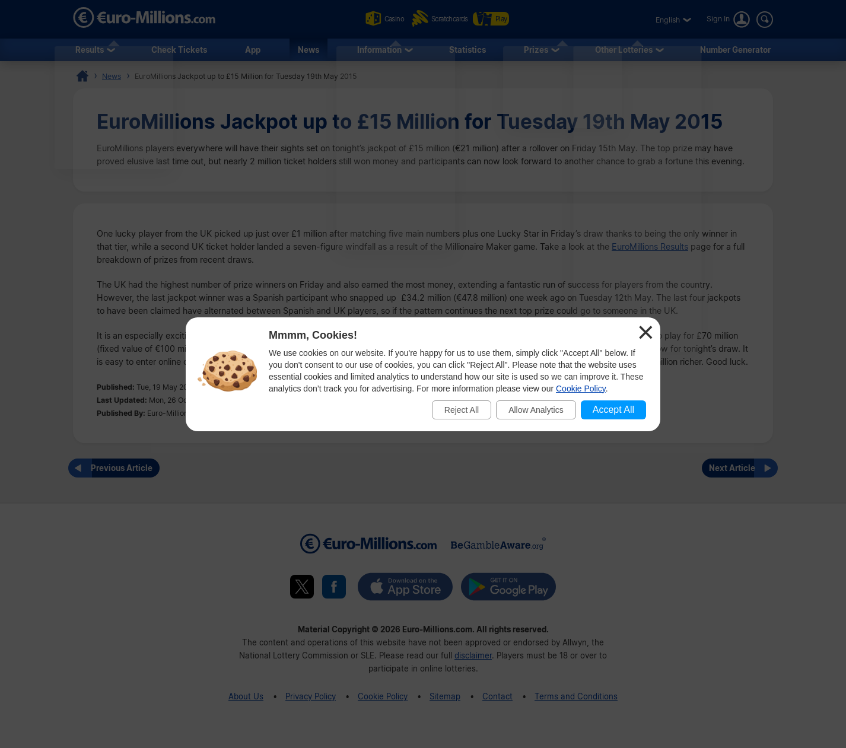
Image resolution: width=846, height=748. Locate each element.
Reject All (461, 410)
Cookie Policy (581, 388)
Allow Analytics (536, 410)
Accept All (613, 410)
